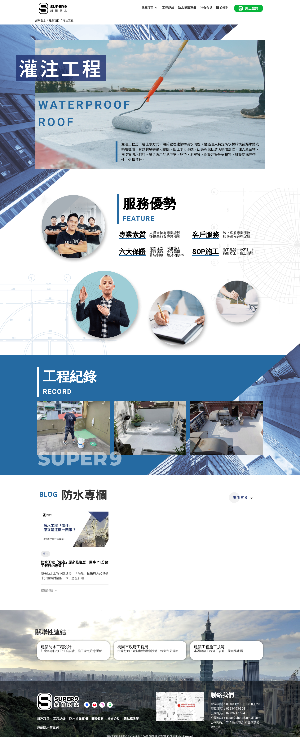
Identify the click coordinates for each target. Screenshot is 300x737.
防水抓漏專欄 (78, 719)
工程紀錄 (59, 719)
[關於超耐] (222, 8)
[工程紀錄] (168, 8)
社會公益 (114, 719)
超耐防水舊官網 (48, 727)
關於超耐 (97, 719)
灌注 (45, 553)
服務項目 (54, 20)
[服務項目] (149, 8)
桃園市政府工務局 (132, 647)
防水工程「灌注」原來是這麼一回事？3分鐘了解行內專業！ (74, 564)
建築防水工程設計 (56, 647)
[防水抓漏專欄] (187, 8)
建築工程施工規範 (209, 647)
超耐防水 (40, 20)
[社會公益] (206, 8)
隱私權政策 (131, 719)
